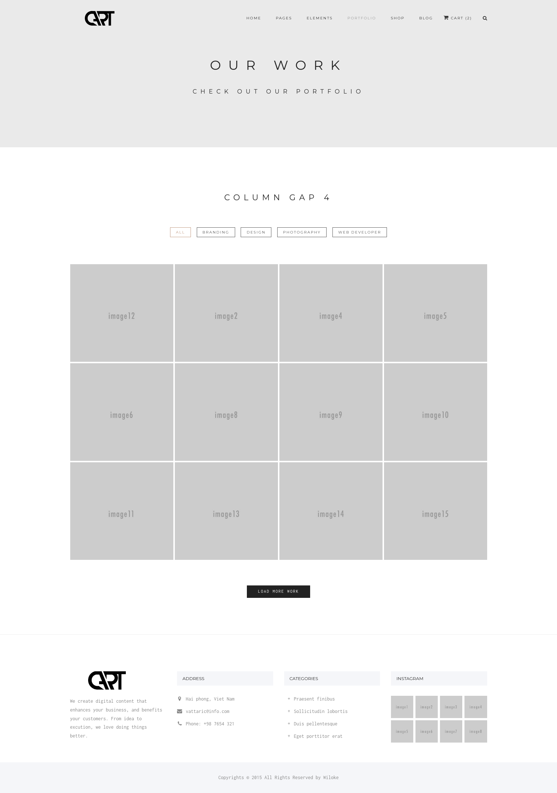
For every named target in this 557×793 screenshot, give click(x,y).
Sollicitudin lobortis (321, 711)
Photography (302, 232)
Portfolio (361, 18)
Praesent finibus (314, 699)
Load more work (278, 591)
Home (253, 18)
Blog (426, 18)
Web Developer (359, 232)
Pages (284, 18)
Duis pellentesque (316, 723)
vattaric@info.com (207, 711)
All (180, 232)
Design (256, 232)
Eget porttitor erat (318, 736)
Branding (216, 232)
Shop (397, 18)
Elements (320, 18)
